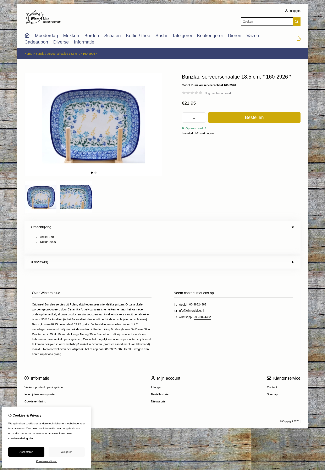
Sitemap (272, 374)
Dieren (234, 35)
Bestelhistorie (160, 374)
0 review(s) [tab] (162, 242)
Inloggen (156, 367)
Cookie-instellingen (46, 461)
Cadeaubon (36, 42)
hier (31, 438)
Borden (91, 35)
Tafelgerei (182, 35)
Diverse (61, 42)
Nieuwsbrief (158, 381)
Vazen (253, 35)
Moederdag (46, 35)
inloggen (293, 10)
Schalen (112, 35)
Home (28, 53)
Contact (272, 367)
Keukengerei (210, 35)
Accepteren (26, 451)
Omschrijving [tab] (162, 227)
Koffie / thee (138, 35)
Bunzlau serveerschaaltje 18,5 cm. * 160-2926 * (66, 53)
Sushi (161, 35)
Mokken (71, 35)
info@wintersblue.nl (191, 290)
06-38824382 (197, 284)
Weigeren (66, 451)
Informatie (84, 42)
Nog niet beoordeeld (218, 93)
